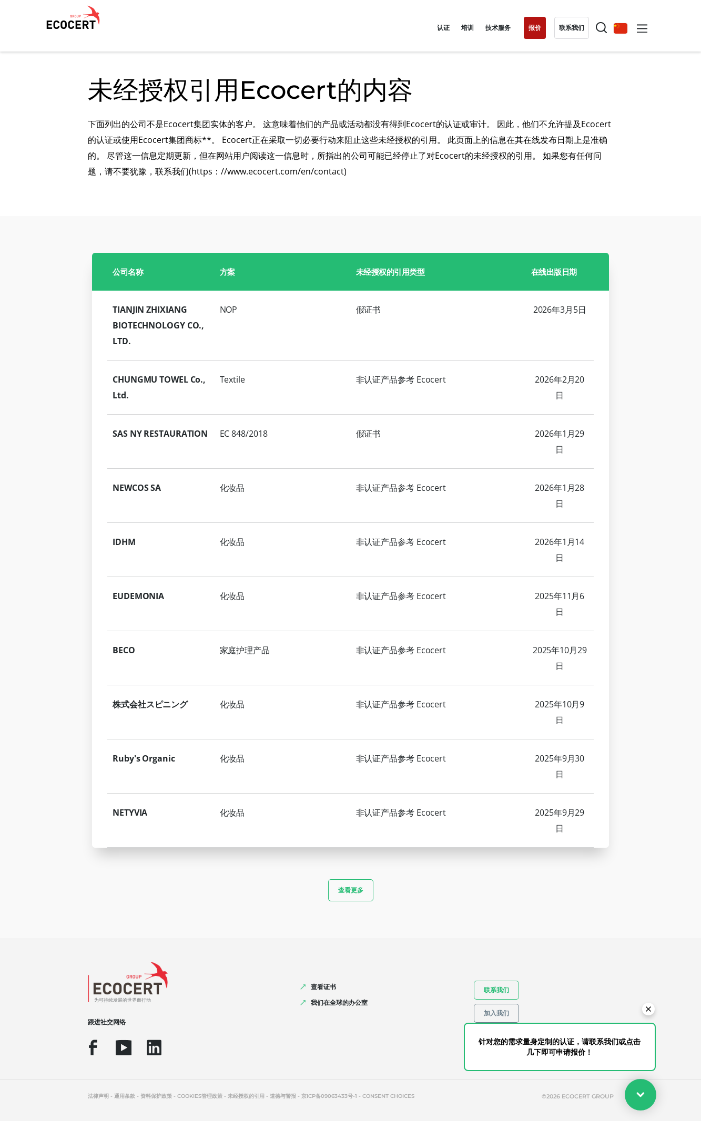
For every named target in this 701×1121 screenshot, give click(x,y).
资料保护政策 (156, 1096)
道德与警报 (283, 1096)
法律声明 (98, 1096)
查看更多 (350, 890)
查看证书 (323, 987)
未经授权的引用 (246, 1096)
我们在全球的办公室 (339, 1002)
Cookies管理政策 (199, 1096)
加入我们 (496, 1013)
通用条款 (124, 1096)
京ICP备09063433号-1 (329, 1096)
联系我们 (496, 990)
